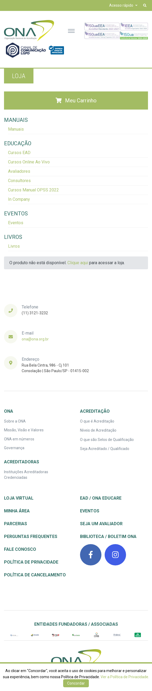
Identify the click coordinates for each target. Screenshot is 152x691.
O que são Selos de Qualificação (107, 439)
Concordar (76, 683)
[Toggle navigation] (71, 30)
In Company (19, 199)
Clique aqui (77, 262)
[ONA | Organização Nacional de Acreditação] (76, 659)
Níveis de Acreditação (98, 430)
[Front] (29, 30)
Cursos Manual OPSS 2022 (33, 189)
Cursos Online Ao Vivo (29, 161)
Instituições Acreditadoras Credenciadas (26, 475)
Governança (14, 448)
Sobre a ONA (15, 421)
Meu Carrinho (76, 100)
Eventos (15, 222)
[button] (145, 5)
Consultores (19, 180)
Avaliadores (19, 171)
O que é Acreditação (97, 421)
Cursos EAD (19, 152)
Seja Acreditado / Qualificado (104, 449)
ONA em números (19, 439)
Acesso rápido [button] (121, 5)
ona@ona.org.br (35, 339)
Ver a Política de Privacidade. (125, 677)
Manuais (16, 129)
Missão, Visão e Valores (24, 430)
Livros (14, 246)
